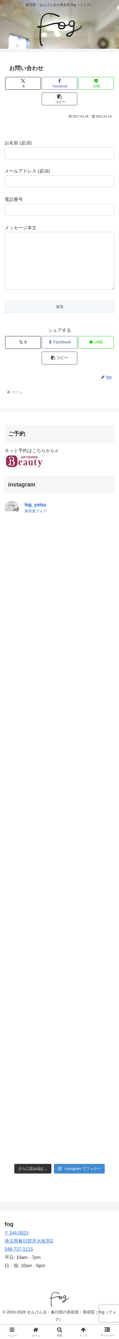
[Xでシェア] (23, 83)
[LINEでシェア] (96, 83)
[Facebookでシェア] (59, 83)
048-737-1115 (19, 1260)
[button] (59, 99)
